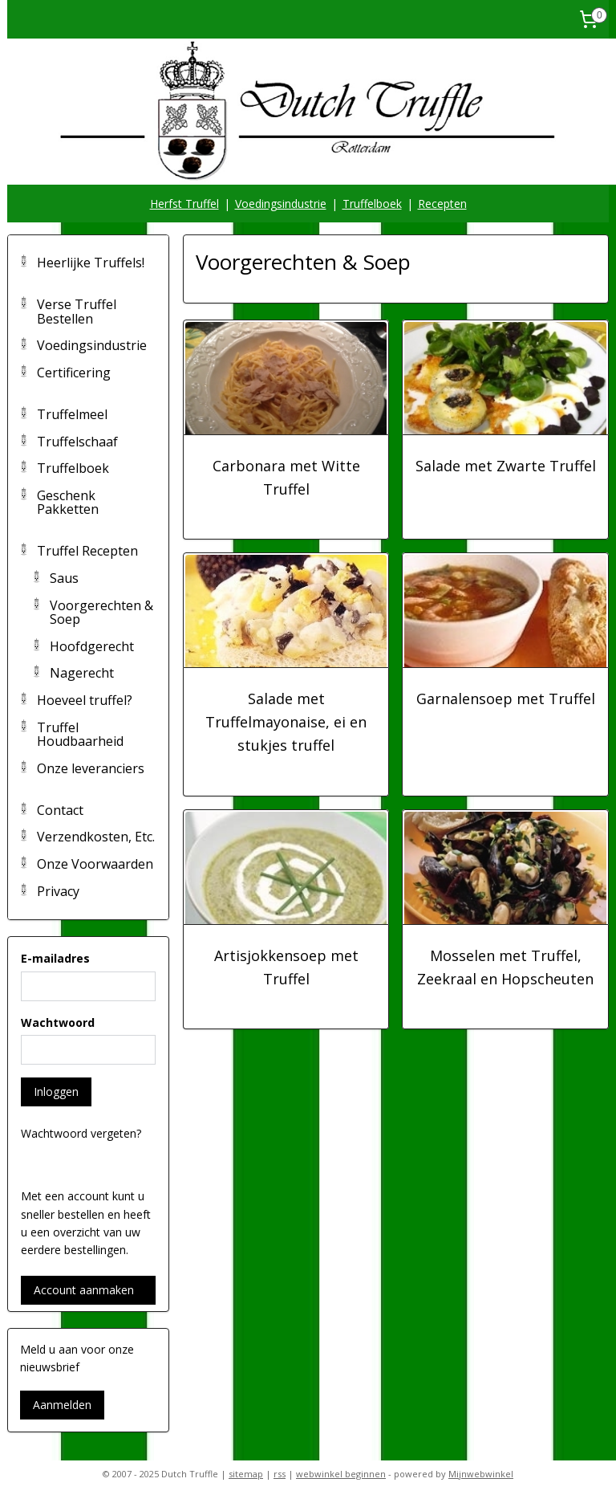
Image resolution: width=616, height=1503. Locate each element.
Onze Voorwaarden (95, 864)
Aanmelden (62, 1404)
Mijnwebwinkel (480, 1474)
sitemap (246, 1474)
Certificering (74, 372)
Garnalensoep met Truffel (505, 699)
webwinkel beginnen (341, 1474)
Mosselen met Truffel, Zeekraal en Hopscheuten (505, 967)
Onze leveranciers (90, 768)
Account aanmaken (84, 1289)
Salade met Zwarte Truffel (505, 465)
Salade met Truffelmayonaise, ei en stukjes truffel (286, 723)
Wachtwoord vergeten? (81, 1133)
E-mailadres (55, 958)
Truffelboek (372, 203)
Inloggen (56, 1091)
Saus (64, 578)
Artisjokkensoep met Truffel (286, 967)
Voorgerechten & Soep (101, 613)
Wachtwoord (58, 1022)
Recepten (442, 203)
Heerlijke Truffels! (90, 262)
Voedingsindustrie (280, 203)
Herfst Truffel (184, 203)
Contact (60, 810)
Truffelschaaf (77, 441)
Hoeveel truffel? (84, 700)
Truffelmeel (72, 414)
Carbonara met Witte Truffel (286, 477)
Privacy (58, 891)
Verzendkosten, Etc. (96, 836)
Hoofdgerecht (92, 646)
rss (280, 1474)
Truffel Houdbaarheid (80, 735)
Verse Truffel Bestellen (76, 311)
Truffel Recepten (87, 551)
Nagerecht (82, 673)
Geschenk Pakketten (68, 503)
